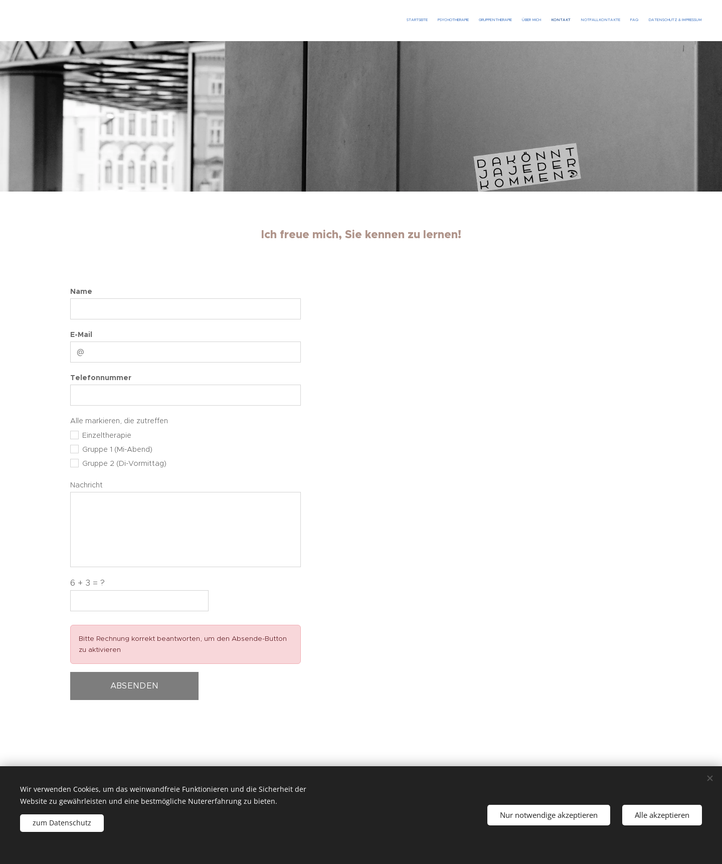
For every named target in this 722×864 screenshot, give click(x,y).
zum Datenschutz (62, 822)
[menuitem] (633, 20)
